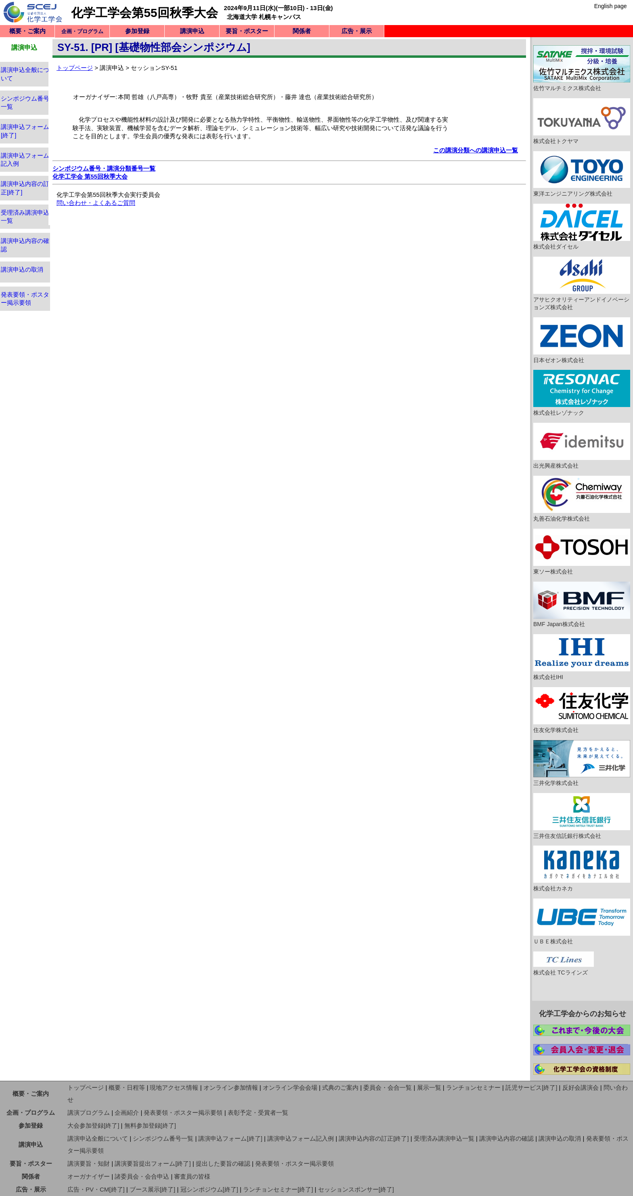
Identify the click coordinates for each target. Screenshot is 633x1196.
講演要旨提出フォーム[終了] (153, 1163)
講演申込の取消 (22, 269)
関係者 (302, 30)
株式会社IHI (581, 657)
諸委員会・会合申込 (142, 1176)
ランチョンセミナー (473, 1087)
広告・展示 (357, 30)
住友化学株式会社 (581, 710)
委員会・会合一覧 (387, 1087)
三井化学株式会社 (581, 763)
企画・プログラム (30, 1112)
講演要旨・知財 (88, 1163)
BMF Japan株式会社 (581, 605)
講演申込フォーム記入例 (300, 1138)
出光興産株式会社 (581, 446)
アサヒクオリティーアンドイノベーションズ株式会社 (581, 283)
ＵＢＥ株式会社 (581, 922)
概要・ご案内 (27, 30)
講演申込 (192, 30)
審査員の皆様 (192, 1176)
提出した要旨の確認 (223, 1163)
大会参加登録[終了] (93, 1125)
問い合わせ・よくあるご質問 (96, 202)
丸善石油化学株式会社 (581, 499)
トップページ (75, 67)
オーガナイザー (88, 1176)
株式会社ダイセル (581, 227)
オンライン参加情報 (230, 1087)
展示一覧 (429, 1087)
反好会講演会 (580, 1087)
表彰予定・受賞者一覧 (258, 1112)
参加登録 (137, 30)
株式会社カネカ (581, 869)
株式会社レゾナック (581, 393)
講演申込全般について (97, 1138)
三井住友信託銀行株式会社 (581, 816)
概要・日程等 (127, 1087)
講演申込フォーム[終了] (230, 1138)
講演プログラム (88, 1112)
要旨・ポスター (247, 30)
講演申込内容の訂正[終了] (374, 1138)
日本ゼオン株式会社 (581, 340)
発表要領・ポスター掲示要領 (183, 1112)
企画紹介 (127, 1112)
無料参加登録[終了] (150, 1125)
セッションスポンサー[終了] (356, 1189)
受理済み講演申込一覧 (444, 1138)
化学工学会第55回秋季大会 (144, 12)
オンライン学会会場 (290, 1087)
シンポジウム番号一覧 (163, 1138)
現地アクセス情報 (174, 1087)
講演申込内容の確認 (506, 1138)
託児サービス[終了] (531, 1087)
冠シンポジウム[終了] (209, 1189)
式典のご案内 (340, 1087)
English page (610, 6)
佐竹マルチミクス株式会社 (581, 68)
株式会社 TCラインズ (563, 963)
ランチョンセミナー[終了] (278, 1189)
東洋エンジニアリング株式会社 (581, 174)
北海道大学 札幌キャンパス (264, 16)
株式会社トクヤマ (581, 121)
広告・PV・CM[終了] (96, 1189)
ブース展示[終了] (152, 1189)
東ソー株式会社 (581, 552)
